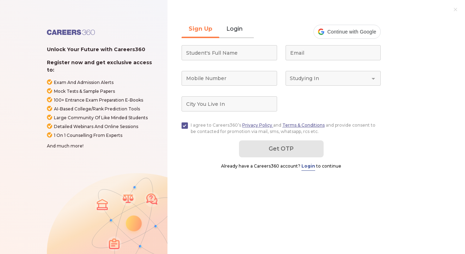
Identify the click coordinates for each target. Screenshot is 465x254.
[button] (347, 32)
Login (308, 166)
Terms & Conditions (303, 125)
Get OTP (281, 148)
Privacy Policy (257, 125)
